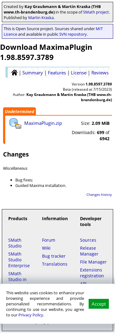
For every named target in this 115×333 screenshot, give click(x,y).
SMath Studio (14, 243)
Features (57, 72)
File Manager (93, 262)
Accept (99, 304)
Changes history (99, 194)
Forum (48, 240)
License (78, 72)
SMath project (96, 12)
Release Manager (89, 251)
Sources (88, 240)
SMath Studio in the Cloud (18, 279)
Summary (32, 72)
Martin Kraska (41, 17)
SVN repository (73, 34)
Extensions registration (92, 273)
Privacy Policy (30, 315)
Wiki (46, 248)
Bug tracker (54, 256)
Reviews (100, 72)
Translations (54, 264)
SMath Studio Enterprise (19, 259)
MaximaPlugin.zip (43, 123)
